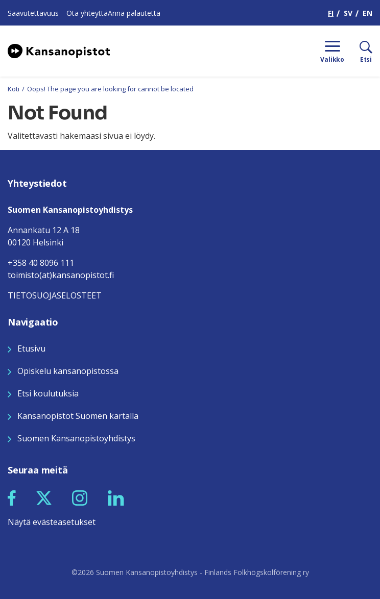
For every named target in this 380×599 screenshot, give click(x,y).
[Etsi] (358, 51)
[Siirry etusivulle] (59, 50)
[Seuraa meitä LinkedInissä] (116, 497)
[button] (12, 498)
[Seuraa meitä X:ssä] (44, 497)
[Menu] (332, 51)
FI (331, 13)
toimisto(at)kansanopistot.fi (61, 275)
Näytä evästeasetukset (52, 522)
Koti (13, 88)
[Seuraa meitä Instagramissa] (79, 497)
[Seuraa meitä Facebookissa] (12, 497)
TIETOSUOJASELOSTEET (55, 295)
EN (367, 13)
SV (348, 13)
